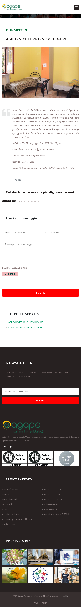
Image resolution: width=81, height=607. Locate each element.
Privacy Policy (40, 602)
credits (64, 596)
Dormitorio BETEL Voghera (24, 327)
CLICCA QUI (9, 201)
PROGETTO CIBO (51, 494)
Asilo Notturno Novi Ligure (24, 322)
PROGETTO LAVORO (53, 499)
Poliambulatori (9, 499)
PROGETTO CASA (51, 489)
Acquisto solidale (10, 514)
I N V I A (40, 293)
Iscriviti (40, 400)
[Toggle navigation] (76, 7)
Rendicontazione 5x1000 (55, 514)
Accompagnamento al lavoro (17, 519)
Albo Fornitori (50, 504)
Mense (5, 494)
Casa (4, 509)
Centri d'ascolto (10, 489)
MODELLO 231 (49, 509)
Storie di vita (8, 524)
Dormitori (7, 504)
